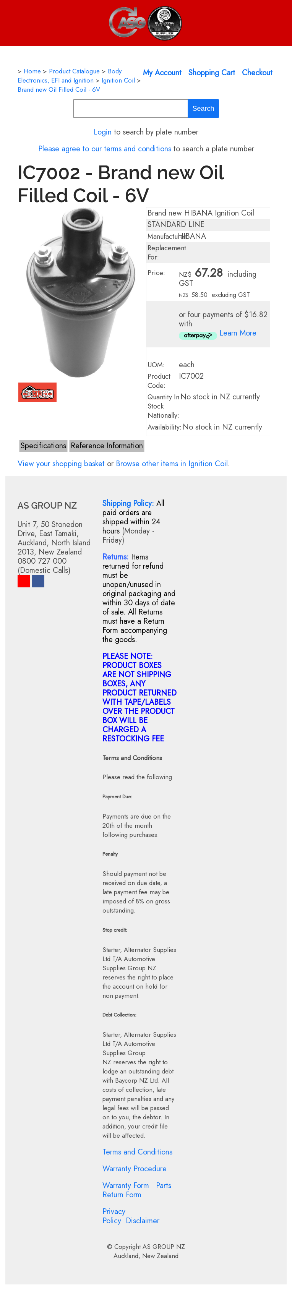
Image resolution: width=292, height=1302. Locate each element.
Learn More (237, 333)
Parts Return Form (136, 1190)
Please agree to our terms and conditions (104, 148)
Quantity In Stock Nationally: (163, 406)
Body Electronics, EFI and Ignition (70, 75)
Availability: (165, 427)
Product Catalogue (74, 71)
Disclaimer (142, 1220)
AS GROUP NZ (164, 1246)
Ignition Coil (118, 80)
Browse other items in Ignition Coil (172, 463)
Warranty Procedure (134, 1168)
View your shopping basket (61, 463)
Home (32, 71)
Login (103, 132)
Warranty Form (125, 1185)
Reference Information (107, 445)
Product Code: (159, 381)
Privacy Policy (113, 1216)
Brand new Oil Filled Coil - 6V (59, 89)
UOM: (156, 365)
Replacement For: (167, 252)
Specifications (43, 445)
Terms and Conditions (137, 1152)
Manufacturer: (168, 237)
